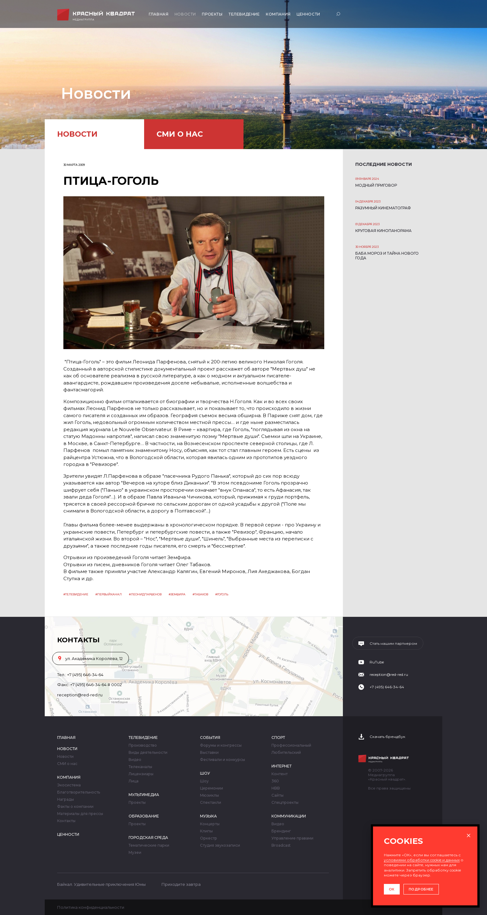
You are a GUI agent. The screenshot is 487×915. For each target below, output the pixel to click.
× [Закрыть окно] (468, 835)
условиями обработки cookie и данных (422, 860)
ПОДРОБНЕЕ (421, 889)
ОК (392, 889)
